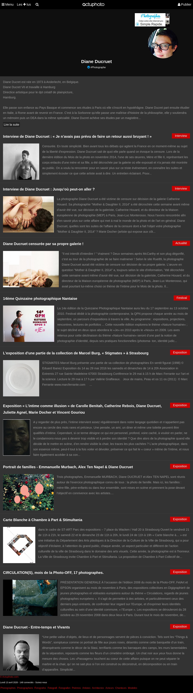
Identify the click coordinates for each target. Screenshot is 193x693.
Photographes (8, 688)
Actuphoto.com (10, 676)
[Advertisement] (78, 34)
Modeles (132, 688)
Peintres (76, 688)
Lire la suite (11, 124)
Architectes (98, 688)
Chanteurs (120, 688)
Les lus (24, 4)
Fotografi (52, 688)
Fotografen (64, 688)
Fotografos (40, 688)
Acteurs (109, 688)
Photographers (25, 688)
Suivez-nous (41, 682)
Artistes (86, 688)
